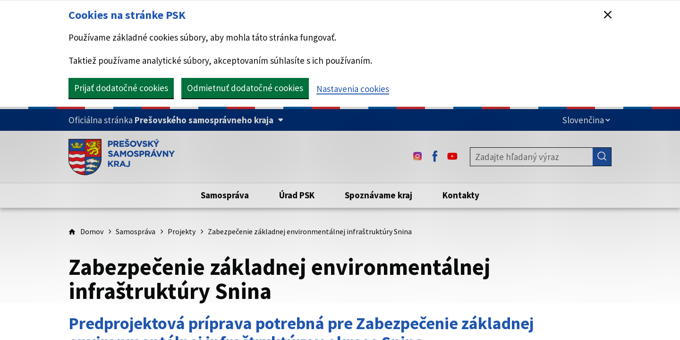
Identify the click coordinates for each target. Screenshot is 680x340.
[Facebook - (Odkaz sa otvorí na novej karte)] (435, 157)
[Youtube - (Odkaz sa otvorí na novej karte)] (452, 157)
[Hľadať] (602, 156)
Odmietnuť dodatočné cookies (245, 88)
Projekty (182, 231)
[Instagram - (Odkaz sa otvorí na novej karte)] (417, 157)
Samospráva (135, 231)
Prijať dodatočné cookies (121, 88)
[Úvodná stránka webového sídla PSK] (121, 157)
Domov (91, 231)
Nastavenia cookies (352, 88)
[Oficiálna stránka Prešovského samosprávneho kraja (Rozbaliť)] (175, 120)
